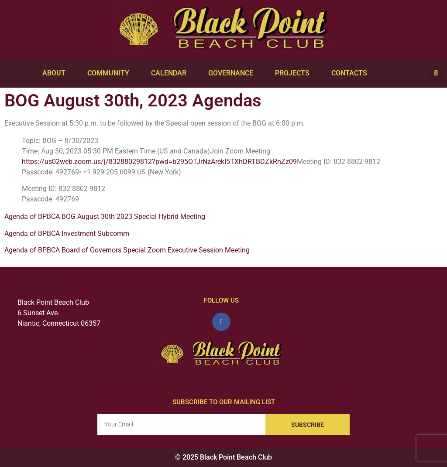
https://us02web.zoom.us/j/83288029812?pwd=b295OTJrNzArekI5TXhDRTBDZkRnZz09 (159, 161)
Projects (294, 73)
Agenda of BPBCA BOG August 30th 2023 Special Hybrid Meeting (104, 216)
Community (110, 73)
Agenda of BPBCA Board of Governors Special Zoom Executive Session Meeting (127, 250)
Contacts (351, 73)
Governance (233, 73)
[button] (436, 73)
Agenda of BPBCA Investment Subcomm (66, 233)
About (56, 73)
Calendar (171, 73)
